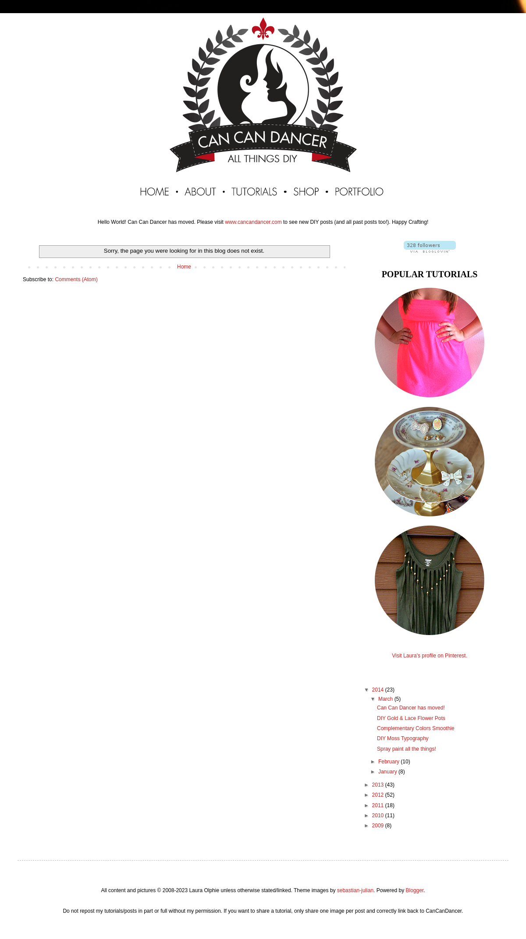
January (388, 772)
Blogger (414, 890)
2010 (378, 815)
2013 (378, 785)
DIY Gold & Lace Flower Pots (411, 718)
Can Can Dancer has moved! (411, 708)
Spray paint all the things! (406, 749)
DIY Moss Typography (403, 738)
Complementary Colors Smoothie (416, 728)
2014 (378, 690)
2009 (378, 826)
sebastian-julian (355, 890)
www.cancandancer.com (253, 222)
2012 (378, 795)
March (386, 699)
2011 (378, 805)
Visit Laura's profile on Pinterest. (429, 656)
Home (184, 267)
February (389, 762)
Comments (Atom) (76, 279)
